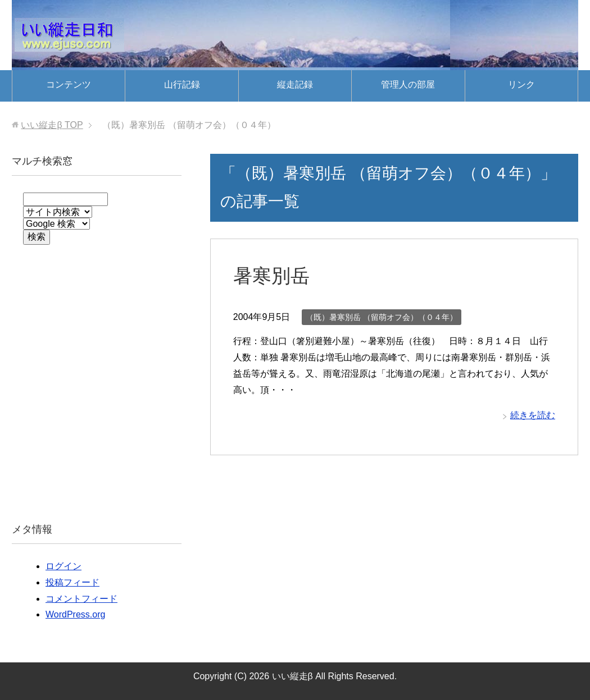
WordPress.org (75, 614)
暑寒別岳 (271, 275)
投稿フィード (72, 582)
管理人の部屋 (408, 84)
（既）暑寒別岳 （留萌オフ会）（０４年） (381, 317)
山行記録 (182, 84)
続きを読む (532, 415)
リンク (521, 84)
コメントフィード (81, 598)
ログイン (63, 566)
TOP (52, 125)
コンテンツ (68, 84)
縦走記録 (295, 84)
